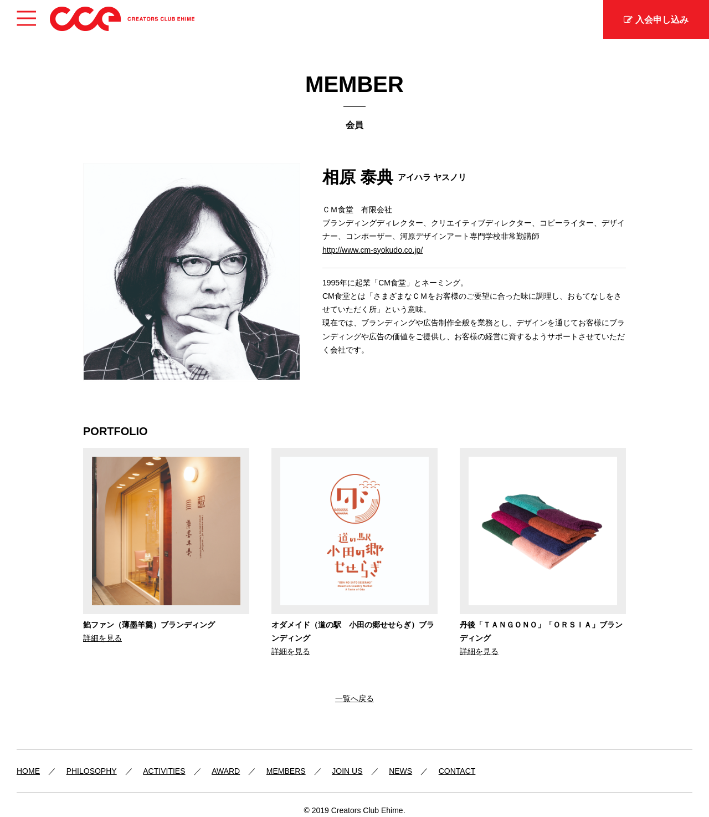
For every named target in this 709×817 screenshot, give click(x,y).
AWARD (226, 771)
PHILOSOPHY (91, 771)
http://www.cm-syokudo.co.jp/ (372, 250)
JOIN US (347, 771)
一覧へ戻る (354, 698)
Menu (26, 14)
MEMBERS (286, 771)
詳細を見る (102, 638)
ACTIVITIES (164, 771)
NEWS (400, 771)
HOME (28, 771)
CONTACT (457, 771)
